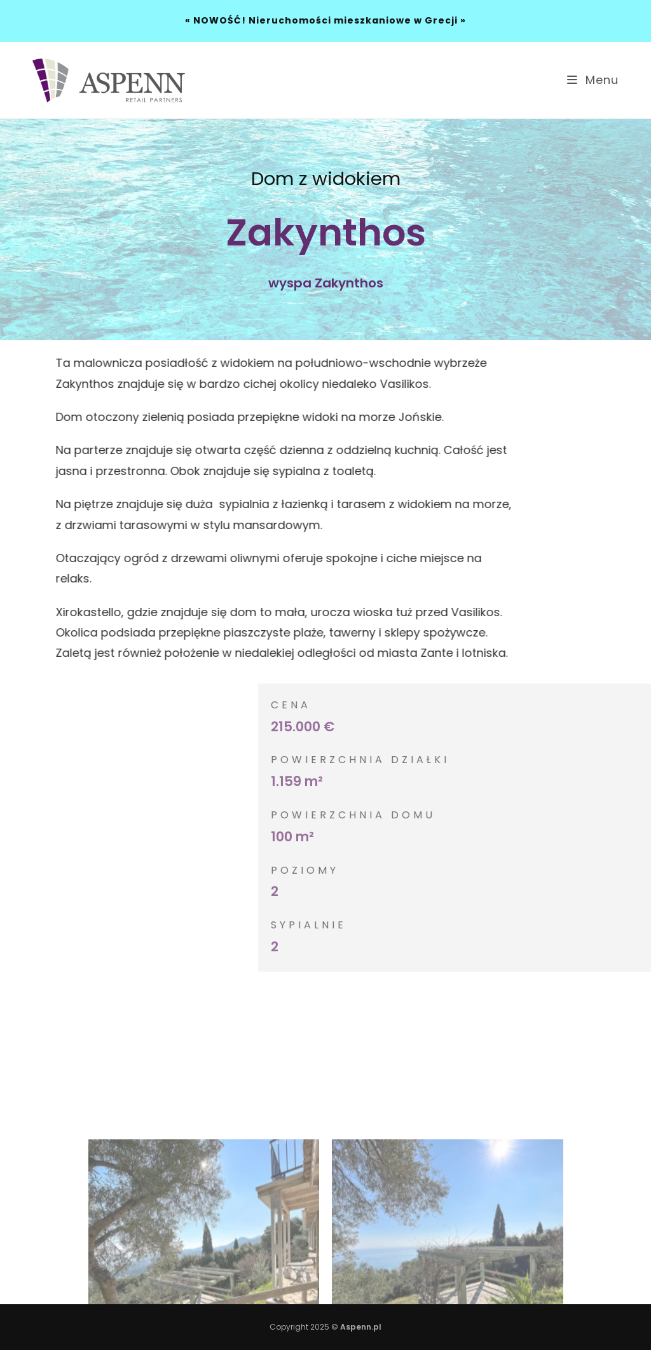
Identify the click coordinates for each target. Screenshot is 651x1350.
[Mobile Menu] (593, 80)
